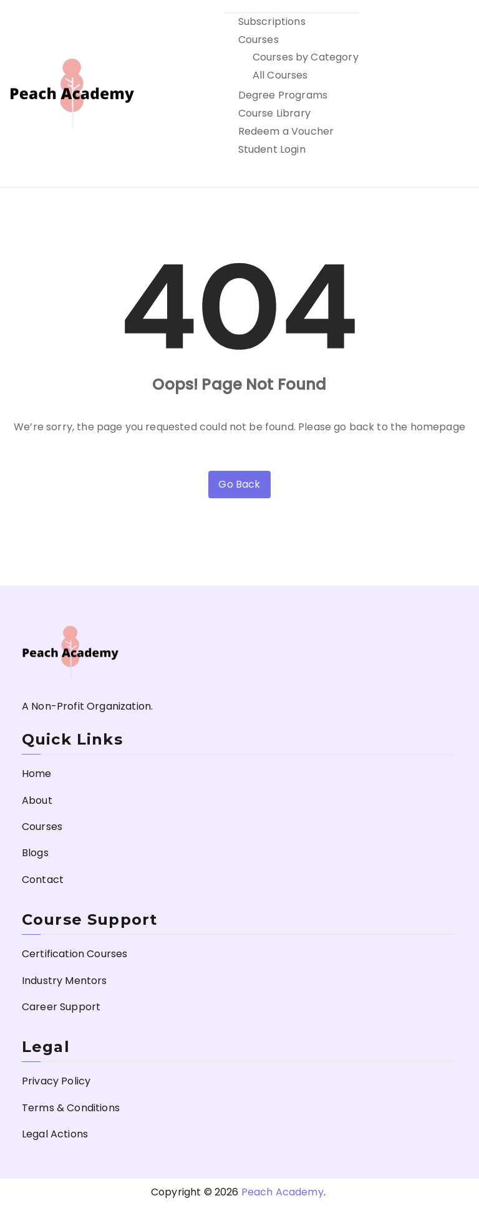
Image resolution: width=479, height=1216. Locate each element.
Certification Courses (74, 954)
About (37, 800)
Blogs (35, 853)
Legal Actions (55, 1134)
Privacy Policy (56, 1081)
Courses (258, 39)
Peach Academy (282, 1192)
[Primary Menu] (456, 93)
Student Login (272, 149)
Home (37, 773)
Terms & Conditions (71, 1108)
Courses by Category (306, 57)
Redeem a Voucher (286, 131)
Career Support (61, 1007)
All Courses (280, 75)
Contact (43, 879)
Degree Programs (282, 95)
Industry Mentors (64, 980)
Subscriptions (272, 21)
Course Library (274, 113)
